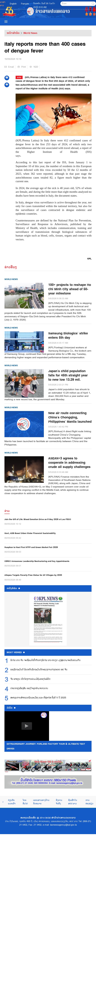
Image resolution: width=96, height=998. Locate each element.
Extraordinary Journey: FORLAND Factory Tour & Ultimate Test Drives (46, 746)
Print (22, 66)
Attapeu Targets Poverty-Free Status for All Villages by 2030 (33, 575)
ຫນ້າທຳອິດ (13, 33)
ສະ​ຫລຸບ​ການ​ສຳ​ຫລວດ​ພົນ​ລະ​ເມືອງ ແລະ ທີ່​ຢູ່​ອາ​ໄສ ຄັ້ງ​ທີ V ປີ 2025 (38, 697)
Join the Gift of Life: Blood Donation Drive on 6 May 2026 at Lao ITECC (37, 519)
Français (25, 4)
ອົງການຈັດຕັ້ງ (59, 802)
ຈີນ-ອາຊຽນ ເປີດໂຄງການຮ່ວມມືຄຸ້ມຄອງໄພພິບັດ (30, 679)
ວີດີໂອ (11, 707)
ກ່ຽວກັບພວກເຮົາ (12, 802)
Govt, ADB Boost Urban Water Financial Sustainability (30, 533)
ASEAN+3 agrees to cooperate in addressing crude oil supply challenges (69, 462)
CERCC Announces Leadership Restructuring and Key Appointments (36, 561)
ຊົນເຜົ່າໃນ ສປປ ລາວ (72, 802)
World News (30, 33)
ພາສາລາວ (2, 4)
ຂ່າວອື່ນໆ (10, 267)
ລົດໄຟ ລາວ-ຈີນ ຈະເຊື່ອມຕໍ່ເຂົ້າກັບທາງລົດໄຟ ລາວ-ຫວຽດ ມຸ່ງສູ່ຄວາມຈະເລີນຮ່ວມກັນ (45, 660)
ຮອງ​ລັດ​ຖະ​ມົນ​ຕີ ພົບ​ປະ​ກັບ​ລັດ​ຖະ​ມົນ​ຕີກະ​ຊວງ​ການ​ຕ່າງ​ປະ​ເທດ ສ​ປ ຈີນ (38, 669)
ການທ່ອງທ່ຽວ (89, 802)
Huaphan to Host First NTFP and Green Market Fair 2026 (31, 547)
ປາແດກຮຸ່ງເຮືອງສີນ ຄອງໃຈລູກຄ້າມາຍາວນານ (29, 688)
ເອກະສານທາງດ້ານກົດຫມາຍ (41, 802)
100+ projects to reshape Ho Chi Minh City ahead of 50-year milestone (69, 289)
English (13, 4)
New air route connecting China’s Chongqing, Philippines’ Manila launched (70, 417)
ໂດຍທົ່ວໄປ (25, 802)
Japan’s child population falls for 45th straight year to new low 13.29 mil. (68, 375)
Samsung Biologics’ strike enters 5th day (68, 335)
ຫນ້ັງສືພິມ (13, 588)
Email (9, 66)
